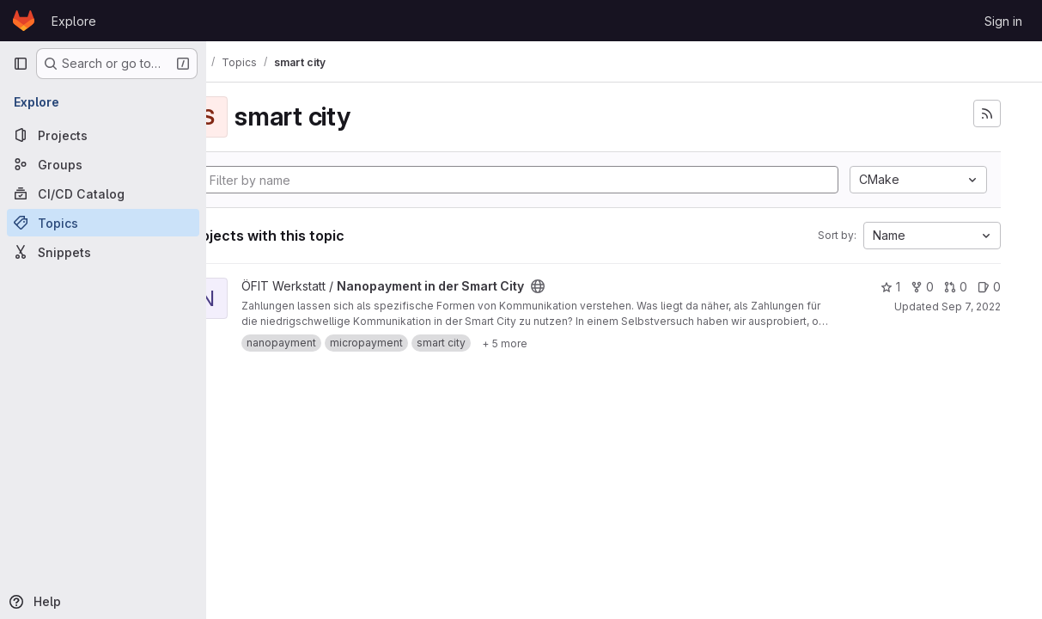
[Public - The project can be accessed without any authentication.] (599, 286)
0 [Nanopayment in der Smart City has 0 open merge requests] (955, 286)
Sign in (1003, 21)
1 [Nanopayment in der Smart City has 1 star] (890, 286)
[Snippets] (103, 252)
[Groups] (103, 164)
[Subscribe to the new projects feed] (987, 113)
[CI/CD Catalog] (103, 193)
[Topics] (103, 222)
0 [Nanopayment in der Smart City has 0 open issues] (989, 286)
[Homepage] (23, 20)
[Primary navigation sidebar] (20, 63)
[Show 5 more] (565, 343)
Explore (74, 21)
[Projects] (103, 135)
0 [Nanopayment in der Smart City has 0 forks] (922, 286)
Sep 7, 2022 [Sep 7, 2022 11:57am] (971, 306)
